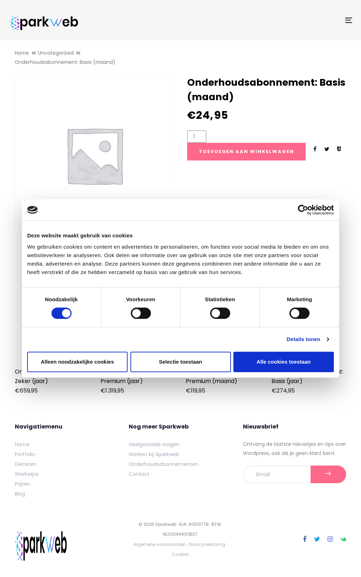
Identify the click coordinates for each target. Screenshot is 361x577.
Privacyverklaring (207, 544)
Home (22, 53)
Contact (139, 474)
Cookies (180, 554)
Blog (20, 493)
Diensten (26, 464)
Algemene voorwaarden (160, 544)
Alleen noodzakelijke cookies (77, 362)
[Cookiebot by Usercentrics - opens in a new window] (303, 210)
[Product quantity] (196, 136)
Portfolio (25, 454)
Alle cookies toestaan (284, 362)
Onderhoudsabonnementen (163, 464)
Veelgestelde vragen (154, 444)
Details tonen (303, 339)
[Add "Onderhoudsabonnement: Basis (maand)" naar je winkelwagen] (246, 151)
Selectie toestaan (180, 362)
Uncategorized (56, 53)
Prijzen (22, 483)
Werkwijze (27, 474)
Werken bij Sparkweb (154, 454)
